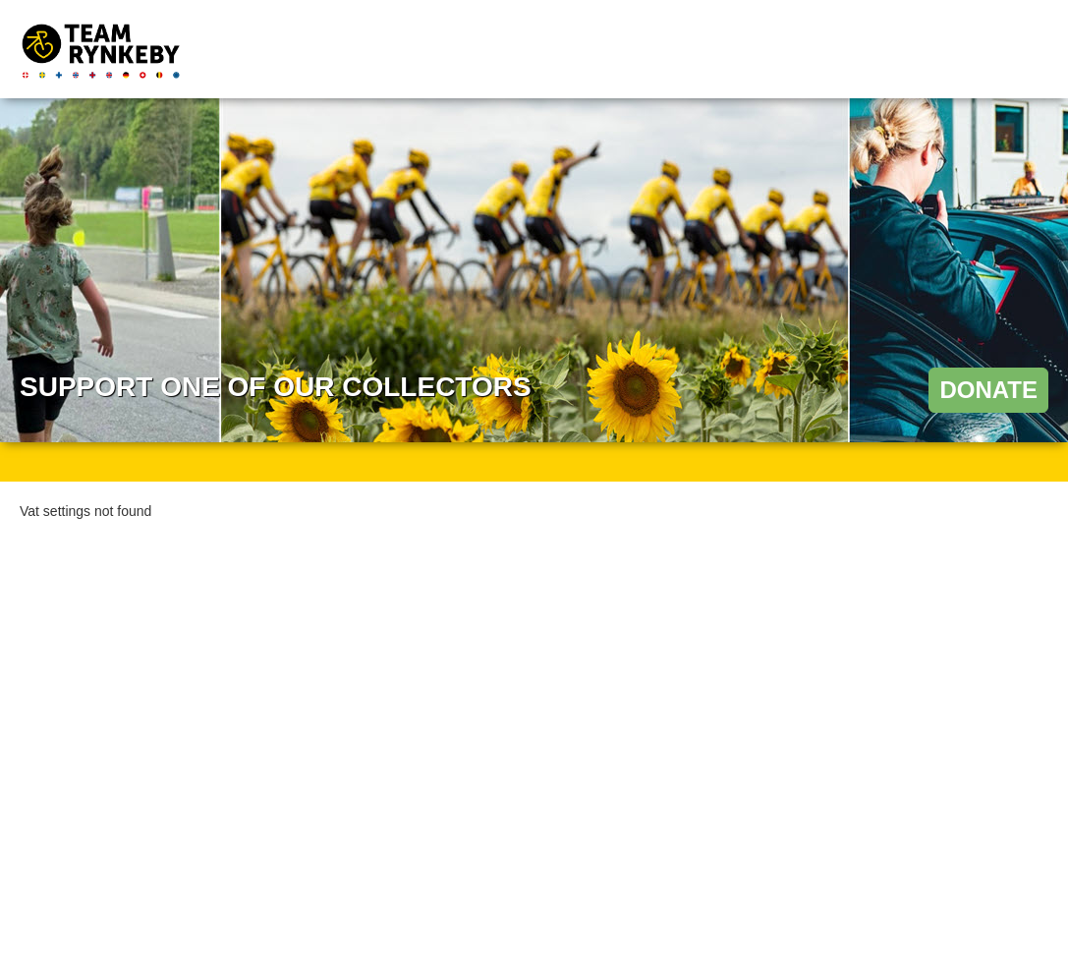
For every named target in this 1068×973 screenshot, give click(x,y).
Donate (988, 389)
